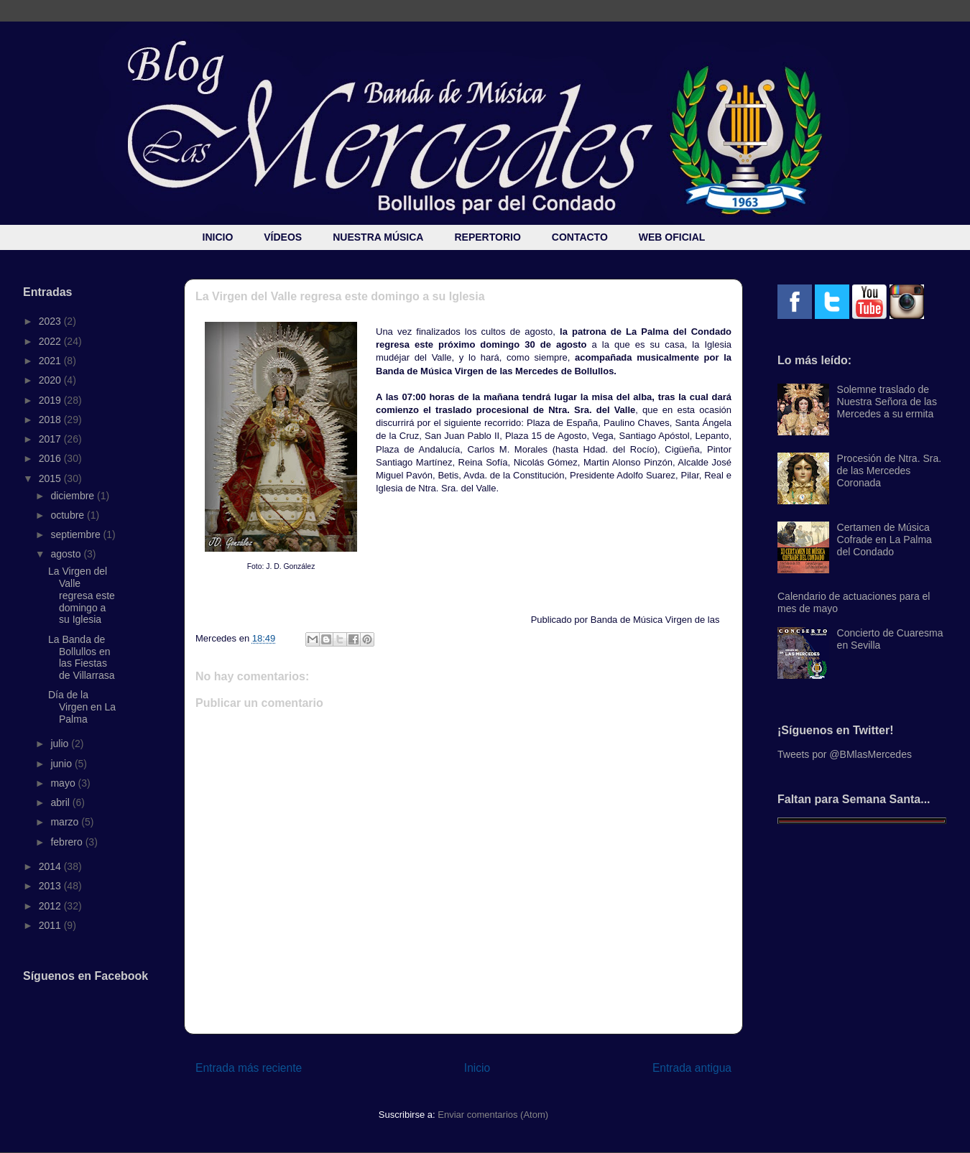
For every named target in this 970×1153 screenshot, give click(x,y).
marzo (65, 822)
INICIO (218, 237)
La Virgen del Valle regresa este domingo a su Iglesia (81, 595)
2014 (51, 866)
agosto (66, 554)
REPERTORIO (487, 237)
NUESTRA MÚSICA (378, 237)
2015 (51, 478)
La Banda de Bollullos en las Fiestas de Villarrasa (81, 657)
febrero (67, 842)
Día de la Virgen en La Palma (82, 707)
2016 (51, 458)
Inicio (477, 1068)
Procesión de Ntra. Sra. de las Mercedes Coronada (889, 470)
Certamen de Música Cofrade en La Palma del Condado (884, 539)
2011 (51, 925)
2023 (51, 321)
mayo (64, 783)
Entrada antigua (691, 1068)
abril (61, 802)
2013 (51, 886)
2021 (51, 360)
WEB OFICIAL (672, 237)
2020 (51, 380)
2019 (51, 400)
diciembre (73, 495)
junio (62, 763)
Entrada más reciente (248, 1068)
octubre (68, 515)
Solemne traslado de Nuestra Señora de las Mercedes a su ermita (887, 402)
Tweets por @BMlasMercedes (844, 754)
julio (60, 743)
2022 (51, 341)
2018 (51, 419)
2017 (51, 439)
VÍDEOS (283, 237)
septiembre (76, 534)
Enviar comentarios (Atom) (493, 1114)
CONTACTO (580, 237)
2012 (51, 906)
